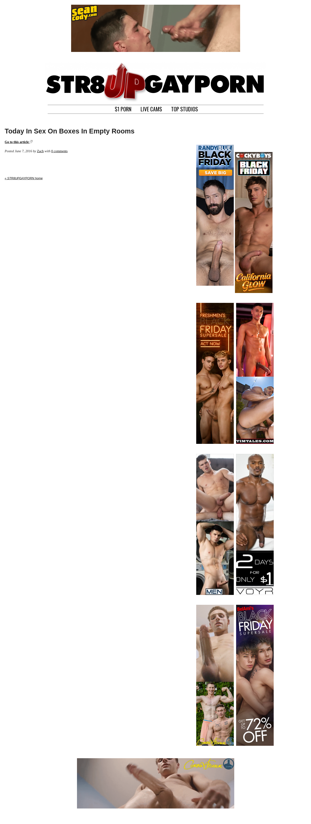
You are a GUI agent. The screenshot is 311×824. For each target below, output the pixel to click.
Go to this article (19, 142)
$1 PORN (123, 108)
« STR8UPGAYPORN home (24, 178)
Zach (40, 151)
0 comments (59, 151)
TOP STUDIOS (184, 108)
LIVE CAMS (151, 108)
